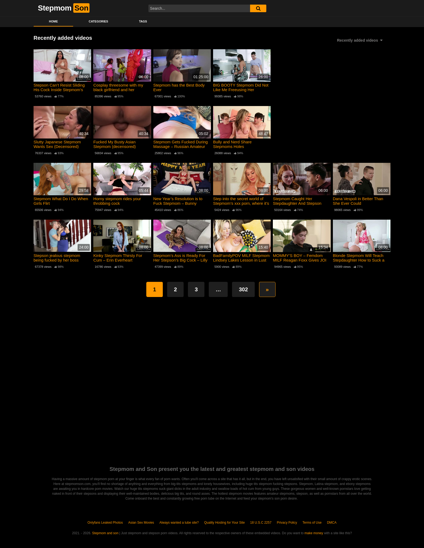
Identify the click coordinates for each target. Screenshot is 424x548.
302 (243, 289)
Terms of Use (312, 522)
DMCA (331, 522)
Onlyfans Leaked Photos (105, 522)
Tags (143, 21)
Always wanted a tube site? (179, 522)
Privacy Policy (287, 522)
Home (53, 21)
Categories (98, 21)
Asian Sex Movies (141, 522)
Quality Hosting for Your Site (224, 522)
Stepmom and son (105, 533)
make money (313, 533)
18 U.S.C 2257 (260, 522)
